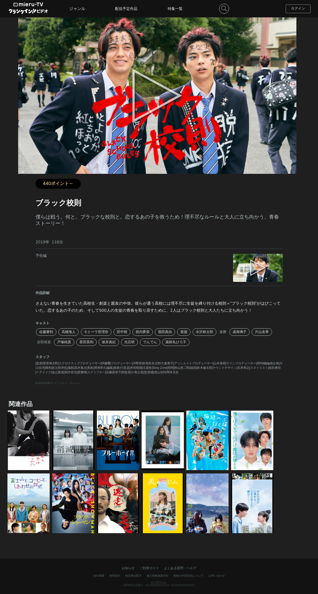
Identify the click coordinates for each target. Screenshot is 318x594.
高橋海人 (69, 332)
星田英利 (86, 342)
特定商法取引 (133, 576)
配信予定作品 (126, 8)
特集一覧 (175, 8)
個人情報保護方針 (157, 576)
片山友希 (262, 332)
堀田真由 (165, 332)
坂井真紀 (109, 342)
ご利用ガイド (149, 568)
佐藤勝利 (46, 332)
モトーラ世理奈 (96, 332)
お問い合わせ (216, 576)
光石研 (129, 342)
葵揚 (183, 332)
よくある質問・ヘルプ (180, 568)
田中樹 (122, 332)
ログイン (298, 8)
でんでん (150, 342)
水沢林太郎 (204, 332)
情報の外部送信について (188, 576)
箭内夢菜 (143, 332)
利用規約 (114, 576)
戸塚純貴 (64, 342)
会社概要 (98, 576)
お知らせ (128, 568)
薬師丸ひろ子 (175, 342)
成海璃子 (239, 332)
